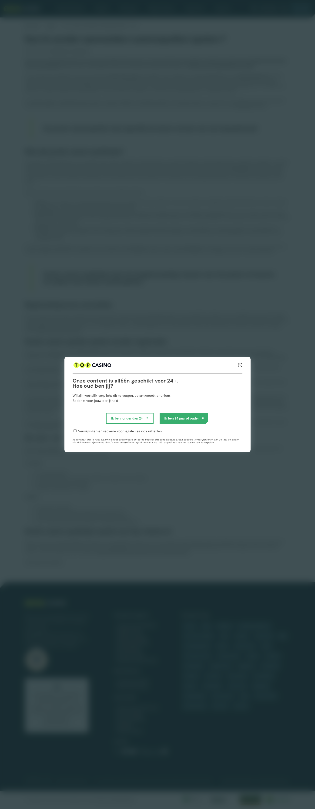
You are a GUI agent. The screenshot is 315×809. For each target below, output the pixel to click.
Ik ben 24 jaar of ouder (181, 418)
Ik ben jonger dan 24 (127, 418)
